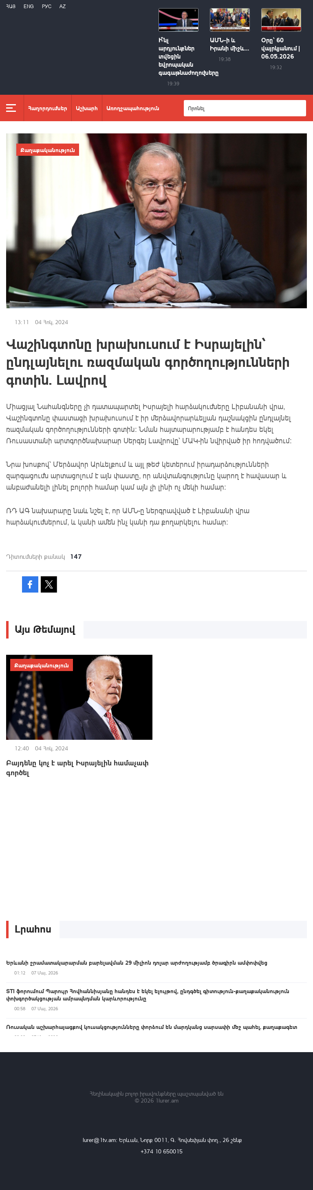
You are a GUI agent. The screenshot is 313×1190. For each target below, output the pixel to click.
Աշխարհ (87, 107)
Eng (29, 6)
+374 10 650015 (162, 1151)
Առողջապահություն (132, 107)
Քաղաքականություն (47, 149)
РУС (46, 6)
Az (63, 6)
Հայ (10, 6)
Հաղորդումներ (47, 107)
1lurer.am (167, 1100)
